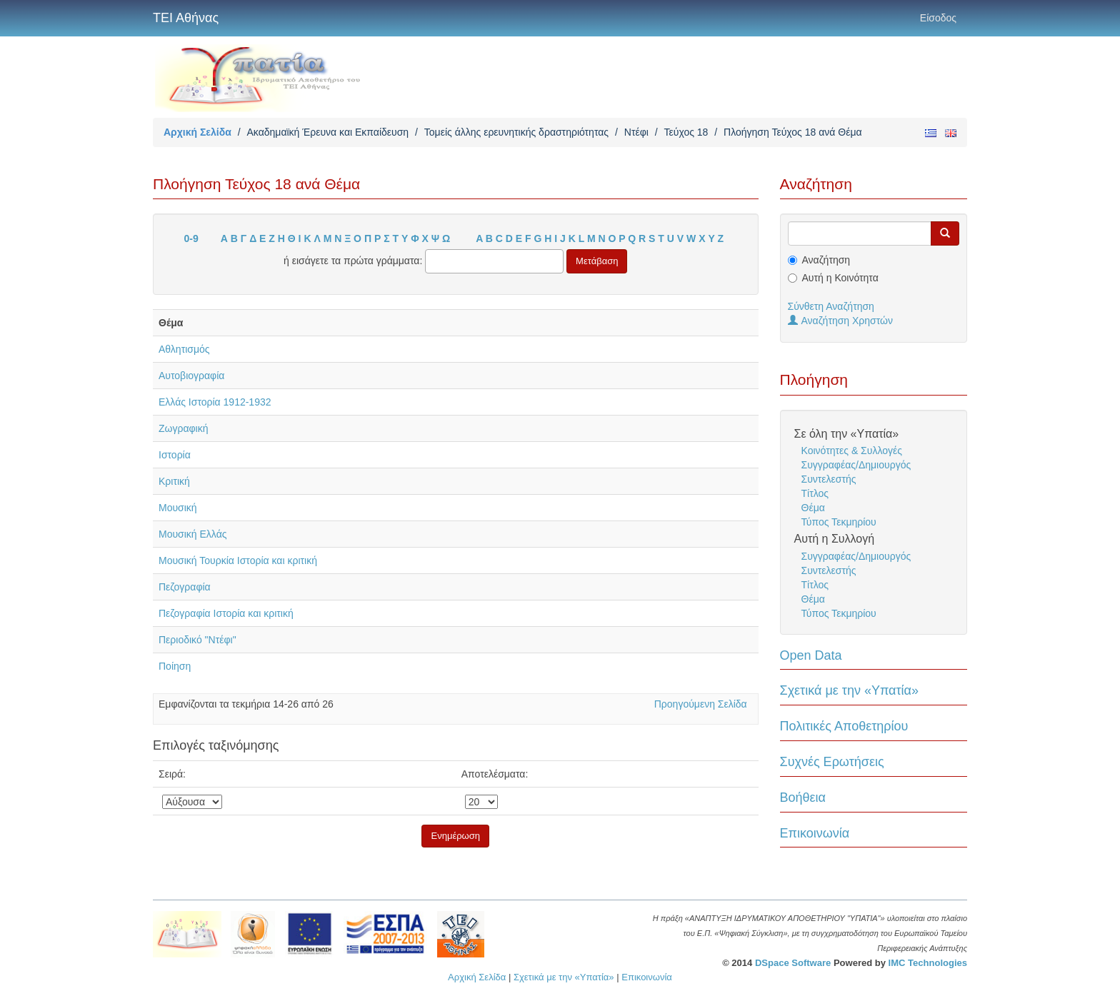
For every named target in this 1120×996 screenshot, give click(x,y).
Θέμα (813, 507)
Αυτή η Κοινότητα (840, 277)
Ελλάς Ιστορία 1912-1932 (215, 402)
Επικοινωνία (815, 833)
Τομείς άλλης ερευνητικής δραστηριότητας (516, 132)
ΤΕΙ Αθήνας (186, 18)
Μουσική (178, 507)
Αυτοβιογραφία (191, 375)
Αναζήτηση (826, 260)
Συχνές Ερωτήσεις (832, 762)
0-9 (191, 238)
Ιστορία (175, 455)
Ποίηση (175, 666)
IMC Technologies (928, 962)
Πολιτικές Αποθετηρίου (844, 726)
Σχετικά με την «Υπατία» (849, 690)
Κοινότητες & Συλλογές (851, 450)
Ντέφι (636, 132)
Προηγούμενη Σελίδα (700, 704)
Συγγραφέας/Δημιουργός (856, 465)
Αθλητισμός (184, 349)
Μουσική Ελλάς (193, 534)
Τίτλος (815, 493)
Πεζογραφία (185, 587)
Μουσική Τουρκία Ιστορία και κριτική (238, 560)
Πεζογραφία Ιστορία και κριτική (226, 613)
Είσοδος (938, 18)
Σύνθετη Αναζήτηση (831, 306)
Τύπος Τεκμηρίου (838, 522)
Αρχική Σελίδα (197, 132)
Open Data (811, 655)
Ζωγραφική (184, 428)
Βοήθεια (803, 797)
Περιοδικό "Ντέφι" (197, 639)
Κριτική (174, 481)
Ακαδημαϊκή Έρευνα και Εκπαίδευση (327, 132)
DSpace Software (793, 962)
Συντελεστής (828, 479)
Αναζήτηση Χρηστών (841, 320)
